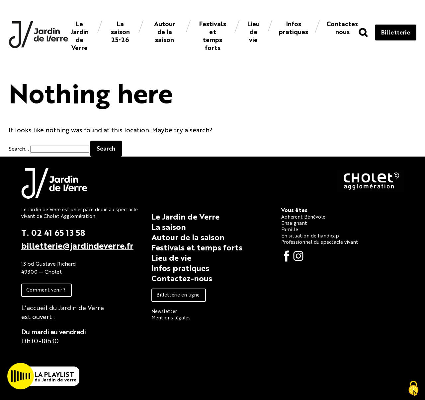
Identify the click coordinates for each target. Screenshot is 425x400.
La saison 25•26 (120, 31)
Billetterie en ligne (178, 294)
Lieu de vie (253, 31)
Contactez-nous (181, 278)
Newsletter (164, 311)
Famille (289, 229)
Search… (19, 148)
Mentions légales (171, 317)
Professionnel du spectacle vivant (319, 241)
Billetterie (395, 32)
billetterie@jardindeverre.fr (77, 245)
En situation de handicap (310, 235)
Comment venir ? (45, 289)
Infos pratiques (293, 27)
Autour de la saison (164, 31)
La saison (168, 226)
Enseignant (294, 223)
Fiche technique (45, 356)
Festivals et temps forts (212, 35)
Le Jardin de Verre (79, 35)
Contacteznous (342, 27)
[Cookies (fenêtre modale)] (413, 388)
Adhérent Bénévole (303, 216)
